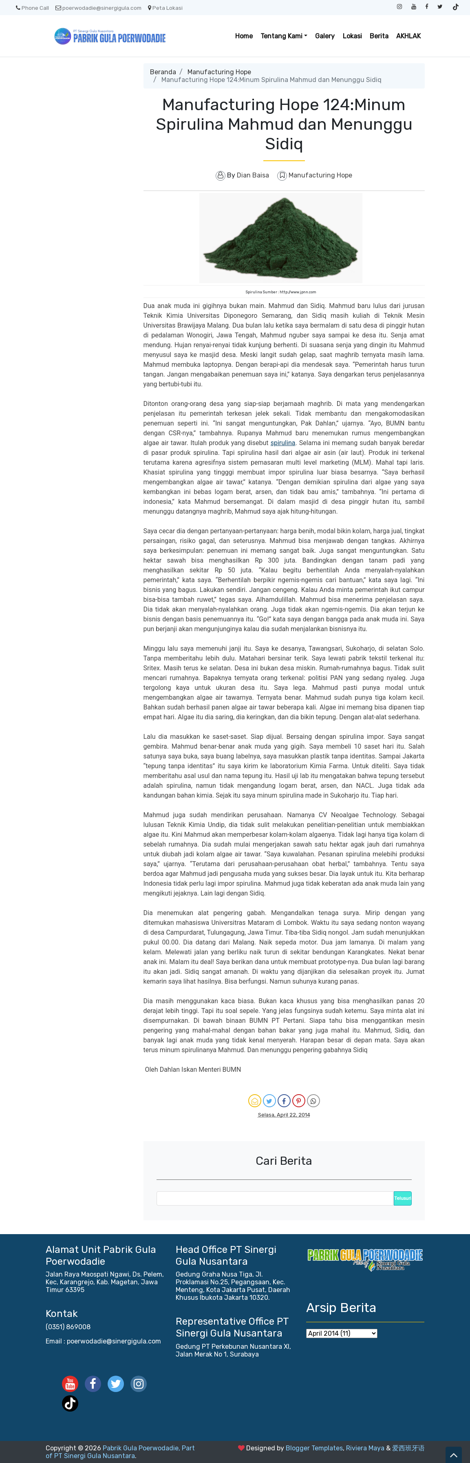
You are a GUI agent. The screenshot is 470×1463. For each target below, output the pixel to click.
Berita (379, 36)
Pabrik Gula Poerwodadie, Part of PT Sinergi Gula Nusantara (120, 1452)
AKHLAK (408, 36)
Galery (325, 36)
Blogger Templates (314, 1448)
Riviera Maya (365, 1448)
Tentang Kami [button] (281, 36)
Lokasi (352, 36)
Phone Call (32, 7)
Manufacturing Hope (219, 72)
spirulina (283, 443)
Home (244, 36)
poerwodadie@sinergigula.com (98, 7)
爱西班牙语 (408, 1448)
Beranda (163, 72)
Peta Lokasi (165, 7)
